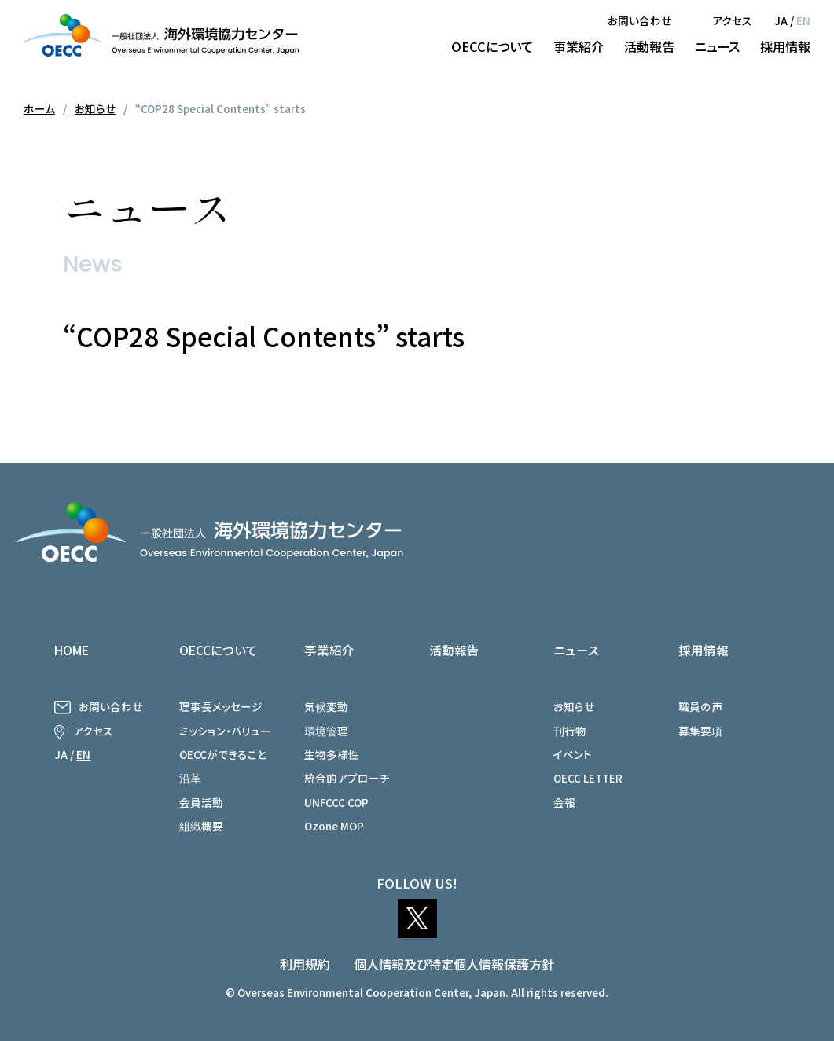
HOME (71, 649)
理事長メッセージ (221, 706)
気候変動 (326, 706)
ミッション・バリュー (225, 731)
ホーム (39, 108)
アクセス (732, 20)
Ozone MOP (334, 826)
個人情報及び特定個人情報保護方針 (454, 964)
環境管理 (326, 731)
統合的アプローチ (347, 778)
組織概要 (201, 826)
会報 (564, 802)
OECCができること (222, 754)
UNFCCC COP (336, 802)
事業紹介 (578, 46)
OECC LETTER (588, 778)
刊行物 (569, 731)
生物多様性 (331, 754)
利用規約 (305, 964)
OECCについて (492, 46)
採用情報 (785, 46)
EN (803, 20)
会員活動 (201, 802)
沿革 (190, 778)
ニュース (717, 46)
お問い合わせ (639, 20)
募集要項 (700, 731)
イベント (572, 754)
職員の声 (700, 706)
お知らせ (95, 108)
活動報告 (649, 46)
